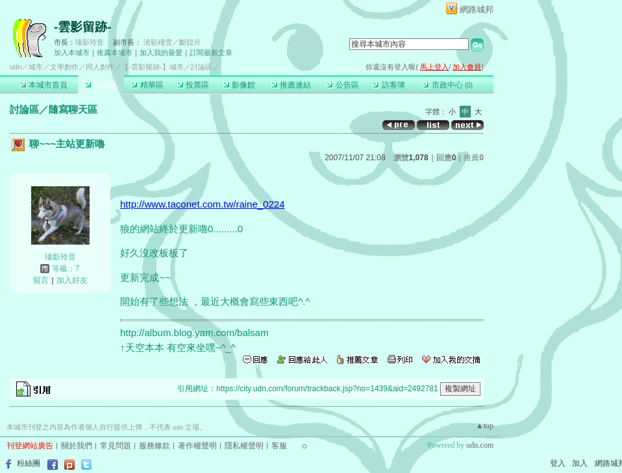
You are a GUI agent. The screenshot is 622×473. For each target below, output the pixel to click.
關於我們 (76, 445)
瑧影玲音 (89, 42)
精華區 (147, 85)
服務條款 (154, 445)
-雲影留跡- (83, 27)
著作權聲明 (197, 445)
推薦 (474, 157)
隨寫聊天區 (73, 109)
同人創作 (100, 67)
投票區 (193, 85)
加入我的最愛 (161, 52)
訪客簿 (388, 85)
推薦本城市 (114, 52)
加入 (580, 463)
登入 (558, 463)
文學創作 (64, 67)
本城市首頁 (44, 85)
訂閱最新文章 (211, 52)
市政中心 (448, 85)
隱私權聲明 (244, 445)
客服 (279, 445)
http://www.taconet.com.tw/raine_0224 (202, 204)
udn (15, 67)
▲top (484, 425)
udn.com (479, 445)
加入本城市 (72, 52)
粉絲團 (28, 463)
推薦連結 (291, 85)
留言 (41, 280)
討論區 (101, 85)
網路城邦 (476, 9)
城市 (36, 67)
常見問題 (115, 445)
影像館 (239, 85)
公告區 (342, 85)
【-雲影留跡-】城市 (152, 67)
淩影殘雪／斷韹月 (172, 42)
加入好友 (72, 280)
